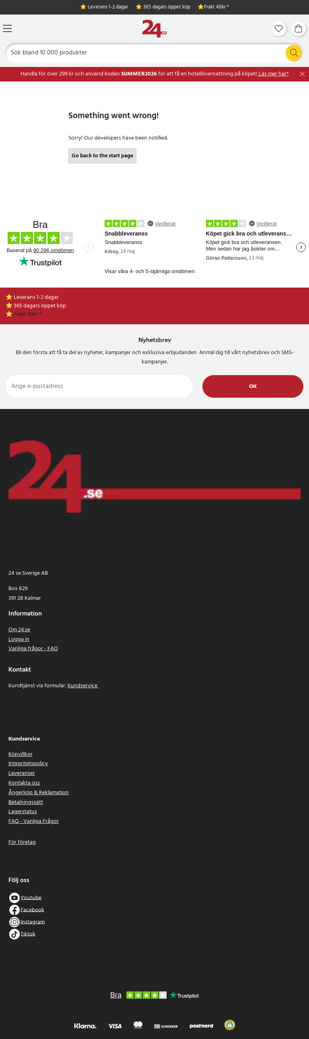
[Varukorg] (298, 28)
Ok (253, 386)
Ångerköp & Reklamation (38, 792)
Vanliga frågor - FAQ (33, 648)
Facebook (32, 909)
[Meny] (7, 28)
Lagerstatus (22, 811)
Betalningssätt (25, 802)
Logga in (18, 639)
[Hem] (154, 29)
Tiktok (28, 934)
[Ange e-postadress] (99, 386)
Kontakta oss (24, 783)
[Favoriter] (278, 28)
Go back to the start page (102, 156)
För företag (22, 842)
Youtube (31, 897)
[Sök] (154, 53)
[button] (230, 1025)
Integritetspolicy (28, 763)
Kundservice (83, 686)
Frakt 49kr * (216, 7)
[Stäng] (302, 74)
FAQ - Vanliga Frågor (33, 821)
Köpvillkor (20, 754)
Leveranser (21, 773)
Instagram (33, 921)
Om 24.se (19, 629)
